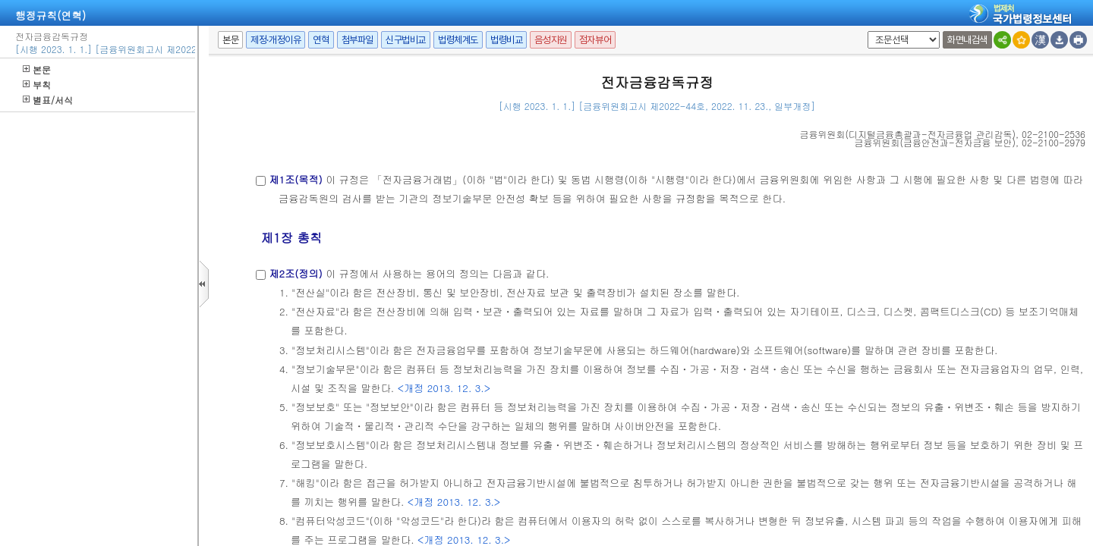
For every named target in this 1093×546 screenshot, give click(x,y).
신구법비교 (406, 40)
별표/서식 (48, 99)
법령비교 (506, 40)
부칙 (37, 84)
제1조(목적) (295, 179)
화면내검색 (967, 40)
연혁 (321, 40)
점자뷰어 (595, 40)
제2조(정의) (295, 273)
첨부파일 (357, 40)
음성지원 (550, 40)
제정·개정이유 (275, 40)
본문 (37, 69)
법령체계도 (458, 40)
